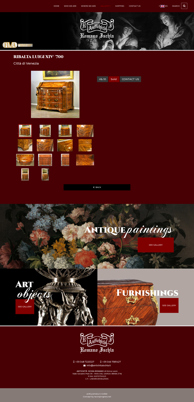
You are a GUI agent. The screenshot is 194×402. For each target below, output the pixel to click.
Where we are (88, 6)
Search (179, 6)
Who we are (70, 6)
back (97, 187)
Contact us (135, 6)
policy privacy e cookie (97, 394)
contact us (130, 79)
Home (56, 6)
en (163, 6)
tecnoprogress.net (102, 397)
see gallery (156, 245)
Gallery (106, 6)
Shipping (119, 6)
